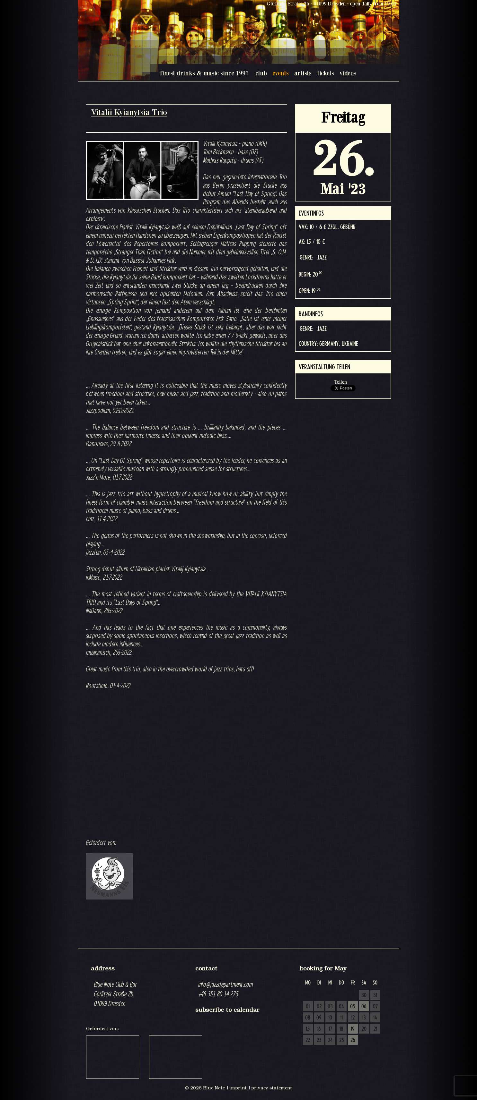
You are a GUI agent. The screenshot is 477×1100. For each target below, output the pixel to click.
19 (353, 1029)
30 (364, 995)
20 (364, 1029)
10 (330, 1018)
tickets (325, 73)
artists (303, 73)
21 (375, 1029)
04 (341, 1007)
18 (341, 1029)
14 (375, 1018)
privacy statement (271, 1087)
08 (307, 1018)
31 (375, 995)
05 (352, 1007)
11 (341, 1018)
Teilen (340, 382)
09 (319, 1018)
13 (364, 1018)
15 (308, 1029)
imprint (238, 1087)
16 (319, 1029)
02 (319, 1007)
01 (308, 1007)
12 (353, 1018)
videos (348, 73)
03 (330, 1007)
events (280, 73)
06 (364, 1007)
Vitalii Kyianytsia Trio (129, 112)
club (261, 73)
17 (330, 1029)
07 (375, 1007)
